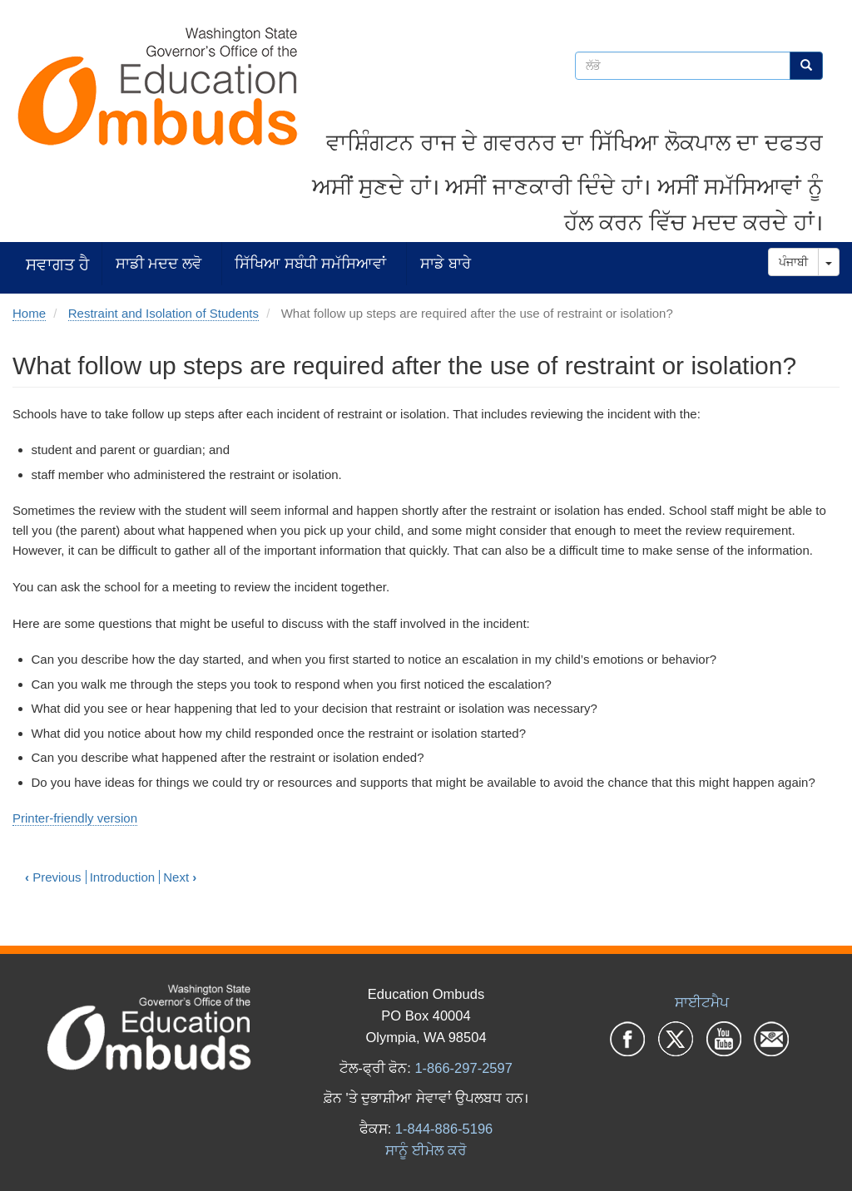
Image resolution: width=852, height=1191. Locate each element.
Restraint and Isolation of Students (163, 313)
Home (29, 313)
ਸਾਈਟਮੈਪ (702, 1002)
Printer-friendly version (74, 818)
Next (179, 877)
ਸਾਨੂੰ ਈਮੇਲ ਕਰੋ (425, 1150)
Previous (53, 877)
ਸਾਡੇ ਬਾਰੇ (445, 263)
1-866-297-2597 (463, 1067)
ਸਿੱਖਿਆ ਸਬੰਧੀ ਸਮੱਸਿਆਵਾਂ (310, 263)
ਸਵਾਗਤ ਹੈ (57, 264)
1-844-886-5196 (444, 1128)
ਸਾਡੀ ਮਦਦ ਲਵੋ (158, 263)
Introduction (122, 877)
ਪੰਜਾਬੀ (793, 262)
